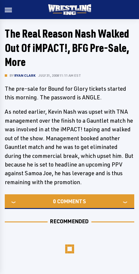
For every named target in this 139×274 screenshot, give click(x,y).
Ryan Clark (24, 75)
